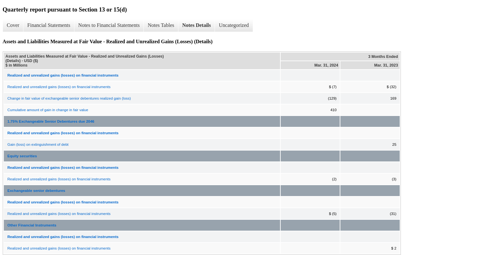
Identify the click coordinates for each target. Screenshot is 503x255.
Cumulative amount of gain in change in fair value (47, 110)
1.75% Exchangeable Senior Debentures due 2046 (50, 121)
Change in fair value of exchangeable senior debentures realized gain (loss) (69, 98)
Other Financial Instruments (31, 225)
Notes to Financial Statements (109, 25)
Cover (13, 25)
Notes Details (196, 25)
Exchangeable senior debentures (36, 191)
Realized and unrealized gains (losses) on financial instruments (59, 87)
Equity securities (22, 156)
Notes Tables (161, 25)
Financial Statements (48, 25)
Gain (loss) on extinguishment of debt (38, 144)
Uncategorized (234, 25)
